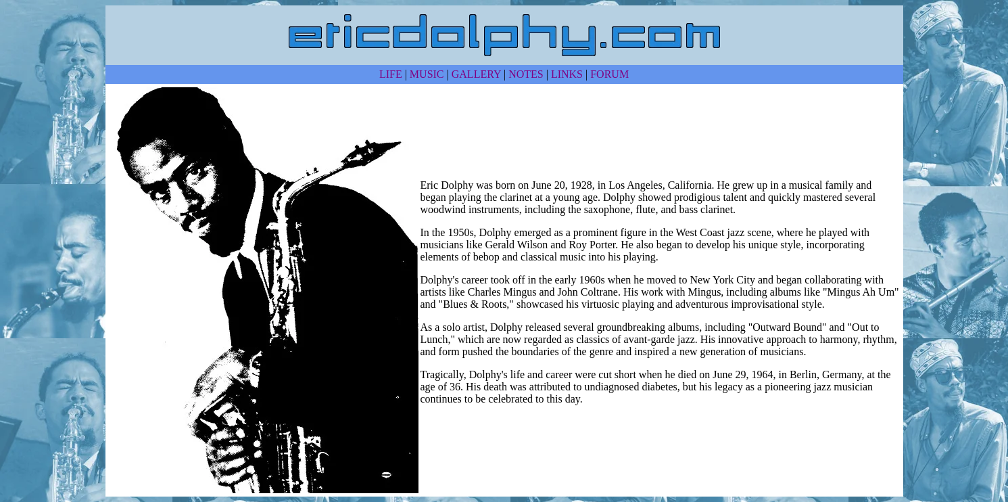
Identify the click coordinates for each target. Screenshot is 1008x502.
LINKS (567, 74)
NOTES (526, 74)
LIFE (390, 74)
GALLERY (476, 74)
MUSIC (427, 74)
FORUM (609, 74)
